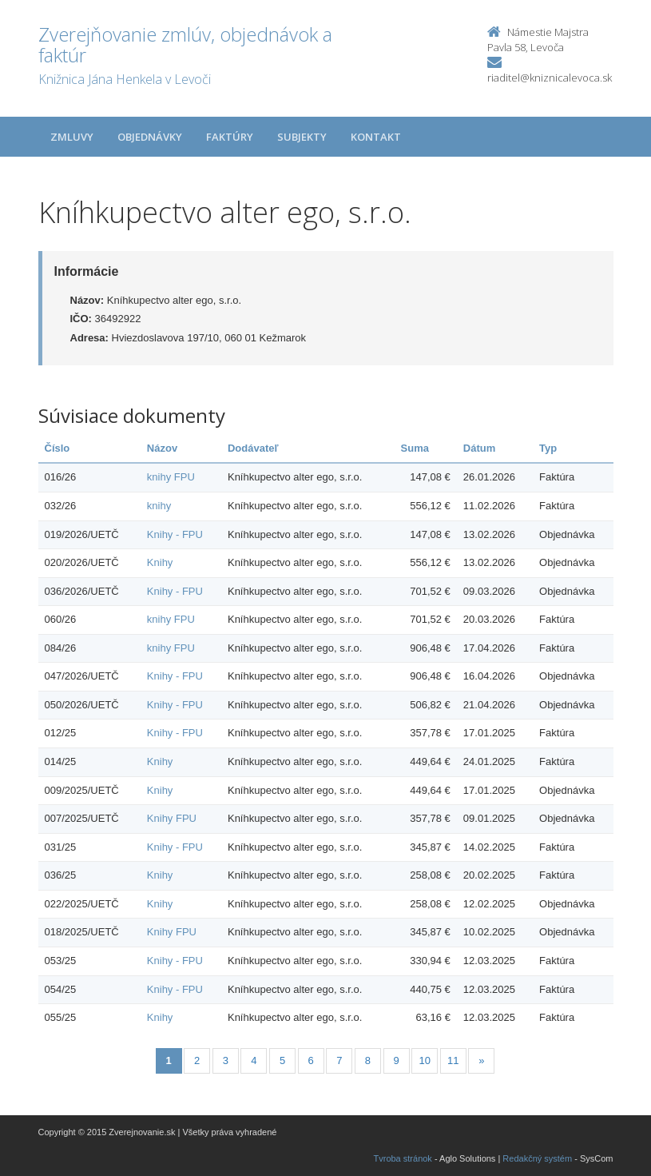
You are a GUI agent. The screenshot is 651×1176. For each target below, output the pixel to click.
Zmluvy (71, 137)
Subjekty (302, 137)
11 (452, 1060)
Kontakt (376, 137)
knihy (159, 506)
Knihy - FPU (175, 534)
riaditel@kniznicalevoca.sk (549, 77)
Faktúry (229, 137)
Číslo (57, 448)
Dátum (479, 448)
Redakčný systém (537, 1158)
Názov (162, 448)
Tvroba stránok (403, 1158)
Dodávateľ (253, 448)
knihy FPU (171, 477)
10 (424, 1060)
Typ (548, 448)
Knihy (160, 562)
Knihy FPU (171, 818)
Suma (415, 448)
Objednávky (149, 137)
